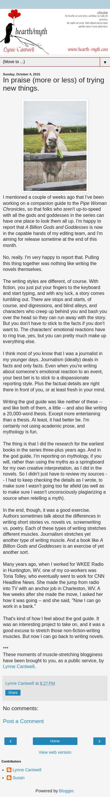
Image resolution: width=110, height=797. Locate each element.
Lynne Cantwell (19, 666)
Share (13, 693)
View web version (55, 752)
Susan (19, 777)
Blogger (66, 791)
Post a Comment (23, 721)
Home (55, 741)
